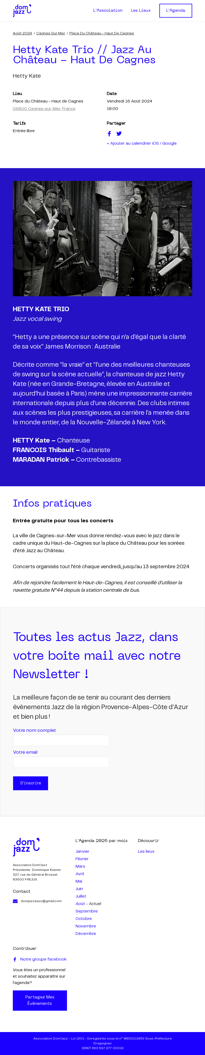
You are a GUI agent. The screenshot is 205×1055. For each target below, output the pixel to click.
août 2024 (22, 33)
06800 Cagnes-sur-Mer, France (44, 109)
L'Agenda (175, 11)
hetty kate (27, 76)
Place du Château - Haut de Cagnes (101, 33)
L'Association (108, 11)
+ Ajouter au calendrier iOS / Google (142, 143)
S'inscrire (30, 783)
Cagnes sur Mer (50, 33)
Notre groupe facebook (40, 959)
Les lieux (146, 851)
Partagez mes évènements (39, 1000)
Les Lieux (141, 11)
